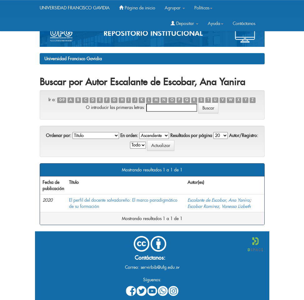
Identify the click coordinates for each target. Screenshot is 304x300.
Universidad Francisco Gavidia (73, 58)
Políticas (203, 8)
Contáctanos (244, 23)
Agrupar (175, 8)
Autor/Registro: (243, 135)
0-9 (61, 100)
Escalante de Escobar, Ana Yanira (218, 200)
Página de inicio (137, 8)
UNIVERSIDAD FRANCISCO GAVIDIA (75, 8)
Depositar (184, 23)
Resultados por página (191, 135)
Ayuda (215, 23)
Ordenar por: (58, 135)
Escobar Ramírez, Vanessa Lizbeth (219, 206)
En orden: (129, 135)
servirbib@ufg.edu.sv (160, 267)
